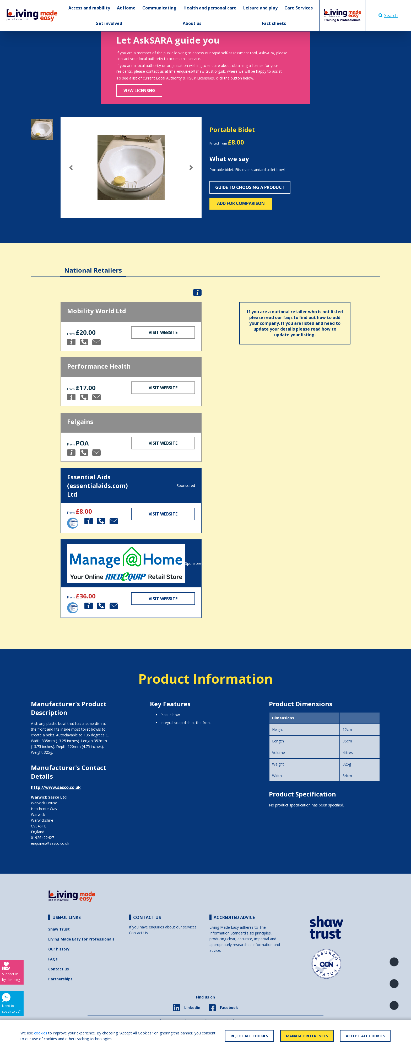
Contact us (58, 968)
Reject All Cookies (249, 1035)
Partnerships (60, 978)
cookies (40, 1032)
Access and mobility (89, 8)
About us (192, 23)
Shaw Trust (59, 929)
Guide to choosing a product (250, 187)
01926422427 (42, 837)
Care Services (298, 8)
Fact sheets (274, 23)
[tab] (93, 266)
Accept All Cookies (365, 1035)
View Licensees (139, 90)
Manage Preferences (307, 1035)
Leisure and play (260, 8)
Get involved (108, 23)
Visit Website (163, 332)
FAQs (53, 959)
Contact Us (138, 932)
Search (388, 15)
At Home (126, 8)
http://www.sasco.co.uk (56, 787)
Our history (58, 949)
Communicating (159, 8)
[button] (71, 167)
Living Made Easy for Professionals (81, 939)
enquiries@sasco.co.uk (50, 843)
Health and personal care (209, 8)
